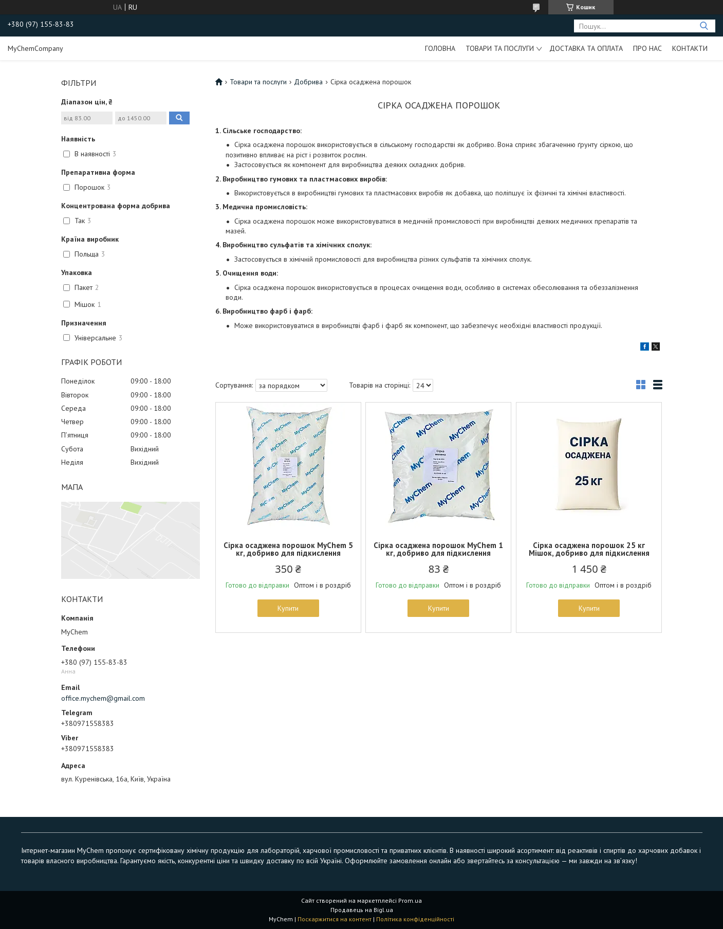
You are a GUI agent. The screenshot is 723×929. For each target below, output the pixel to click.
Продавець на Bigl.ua (361, 910)
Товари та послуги (500, 48)
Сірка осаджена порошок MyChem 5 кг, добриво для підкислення (288, 549)
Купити (288, 608)
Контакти (690, 48)
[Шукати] (703, 26)
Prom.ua (410, 900)
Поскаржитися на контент (335, 919)
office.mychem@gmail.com (103, 698)
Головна (440, 48)
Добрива (308, 81)
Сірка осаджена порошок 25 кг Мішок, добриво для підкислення (589, 549)
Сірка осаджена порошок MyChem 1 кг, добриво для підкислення (438, 549)
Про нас (647, 48)
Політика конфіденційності (415, 919)
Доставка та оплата (586, 48)
